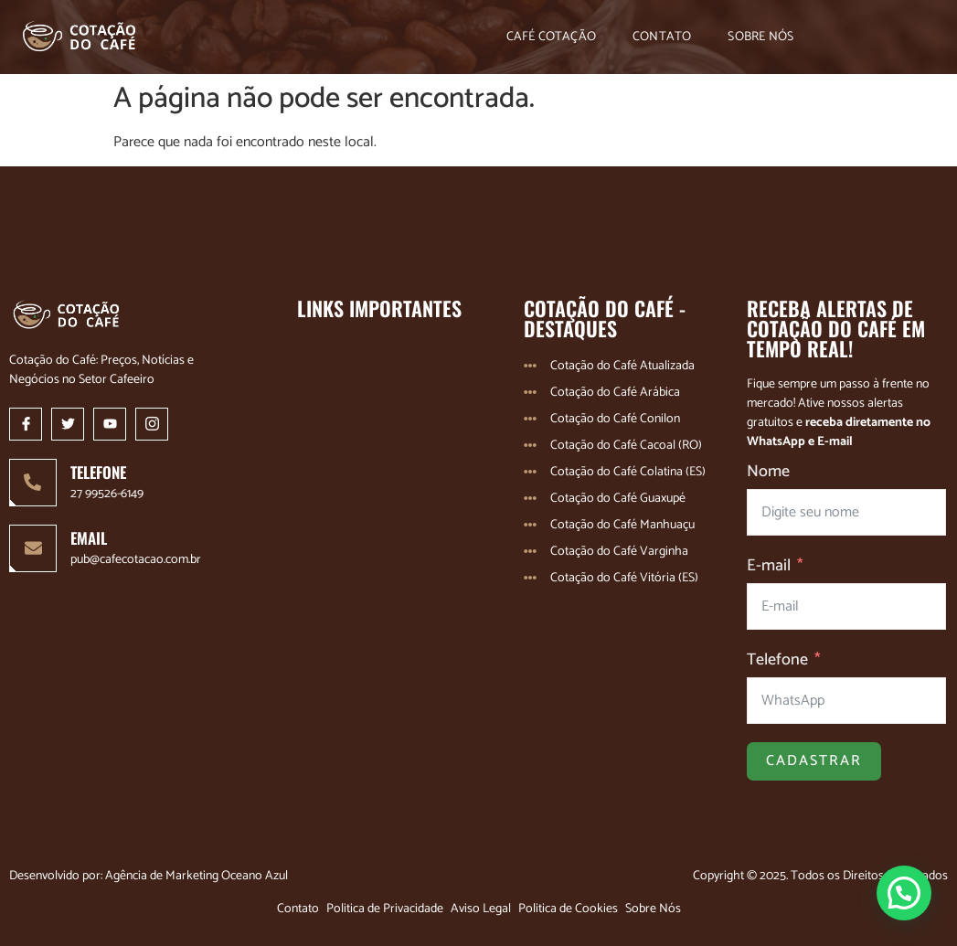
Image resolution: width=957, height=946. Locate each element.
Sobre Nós (760, 37)
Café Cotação (551, 37)
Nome (768, 472)
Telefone (777, 660)
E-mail (769, 566)
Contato (662, 37)
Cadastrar (814, 761)
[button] (904, 893)
